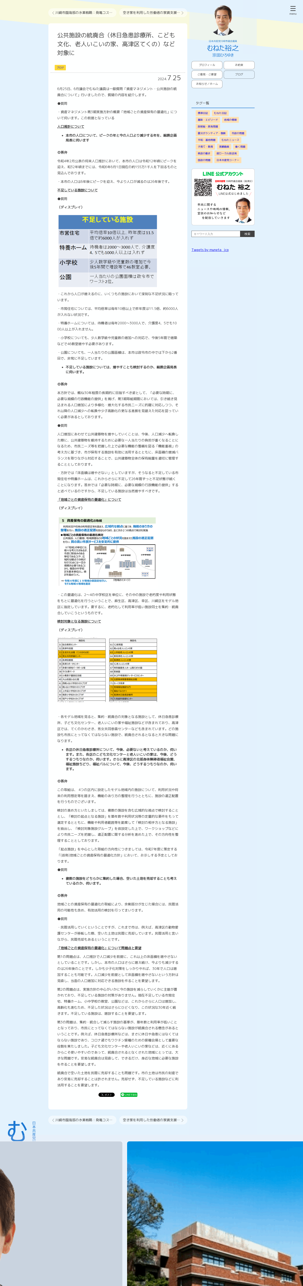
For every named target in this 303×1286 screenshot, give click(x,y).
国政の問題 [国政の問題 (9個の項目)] (204, 160)
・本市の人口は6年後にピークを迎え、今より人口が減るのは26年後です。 (114, 181)
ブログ (60, 67)
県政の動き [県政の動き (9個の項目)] (204, 153)
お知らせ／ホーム (207, 84)
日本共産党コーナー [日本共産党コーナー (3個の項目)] (228, 160)
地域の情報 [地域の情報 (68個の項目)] (230, 120)
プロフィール (207, 65)
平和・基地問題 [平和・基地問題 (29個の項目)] (206, 140)
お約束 (239, 65)
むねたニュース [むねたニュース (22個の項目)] (230, 140)
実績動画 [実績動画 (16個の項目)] (224, 146)
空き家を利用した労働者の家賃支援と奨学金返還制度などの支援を (155, 12)
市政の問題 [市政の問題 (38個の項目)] (238, 133)
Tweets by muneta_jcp (210, 250)
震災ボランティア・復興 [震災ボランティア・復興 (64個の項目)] (212, 133)
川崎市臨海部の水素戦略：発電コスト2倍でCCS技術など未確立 (85, 12)
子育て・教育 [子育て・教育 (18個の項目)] (205, 146)
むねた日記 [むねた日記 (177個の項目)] (220, 113)
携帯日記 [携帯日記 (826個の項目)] (203, 113)
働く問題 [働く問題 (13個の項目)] (240, 146)
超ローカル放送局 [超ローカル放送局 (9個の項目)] (227, 153)
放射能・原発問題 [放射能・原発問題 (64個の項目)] (208, 126)
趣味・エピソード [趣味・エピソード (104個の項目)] (208, 120)
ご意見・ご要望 (207, 74)
